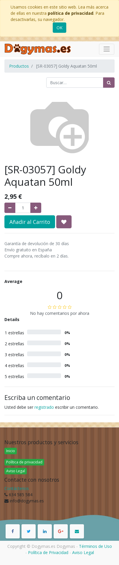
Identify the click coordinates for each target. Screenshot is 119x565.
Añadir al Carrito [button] (29, 221)
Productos (19, 66)
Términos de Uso (95, 546)
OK (59, 27)
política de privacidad (70, 13)
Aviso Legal (15, 470)
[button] (64, 221)
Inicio (10, 450)
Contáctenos (16, 488)
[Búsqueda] (109, 82)
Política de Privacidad (48, 552)
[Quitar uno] (9, 208)
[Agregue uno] (35, 208)
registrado (44, 407)
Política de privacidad (24, 462)
